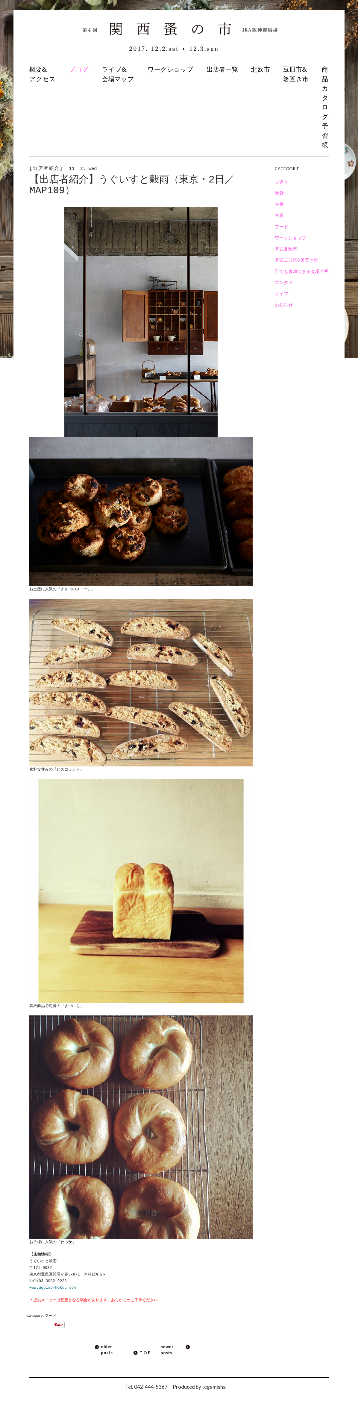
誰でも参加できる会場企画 (302, 271)
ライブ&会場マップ (118, 74)
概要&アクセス (42, 74)
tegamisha (214, 1387)
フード (50, 1315)
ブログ (79, 69)
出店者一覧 (222, 69)
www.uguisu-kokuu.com (52, 1287)
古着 (279, 215)
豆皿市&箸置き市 (296, 74)
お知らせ (284, 304)
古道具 (281, 182)
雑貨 (279, 193)
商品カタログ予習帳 (325, 107)
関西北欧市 (286, 248)
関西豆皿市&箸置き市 (296, 259)
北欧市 (260, 69)
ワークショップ (170, 69)
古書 (279, 204)
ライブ (281, 293)
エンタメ (284, 282)
